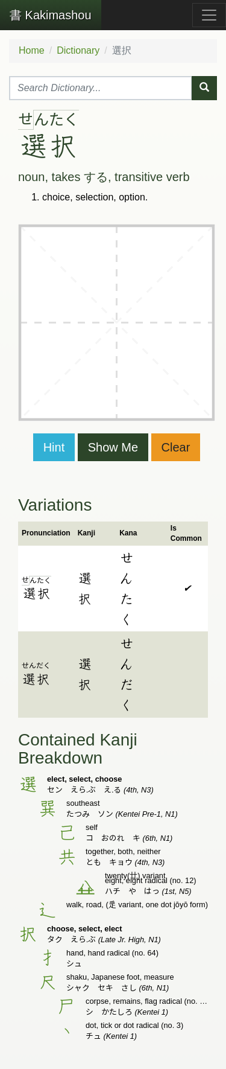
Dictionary (78, 50)
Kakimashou (51, 15)
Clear (176, 447)
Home (32, 50)
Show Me (113, 447)
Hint (54, 447)
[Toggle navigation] (209, 15)
